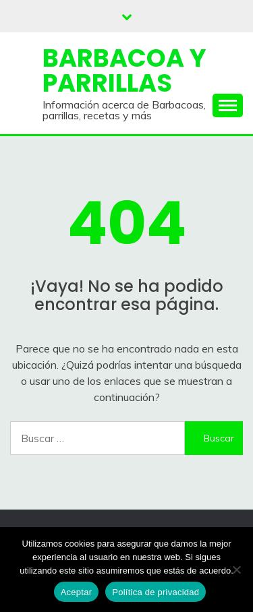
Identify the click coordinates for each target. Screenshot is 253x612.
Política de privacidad (155, 592)
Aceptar (76, 592)
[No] (236, 569)
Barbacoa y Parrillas (124, 70)
